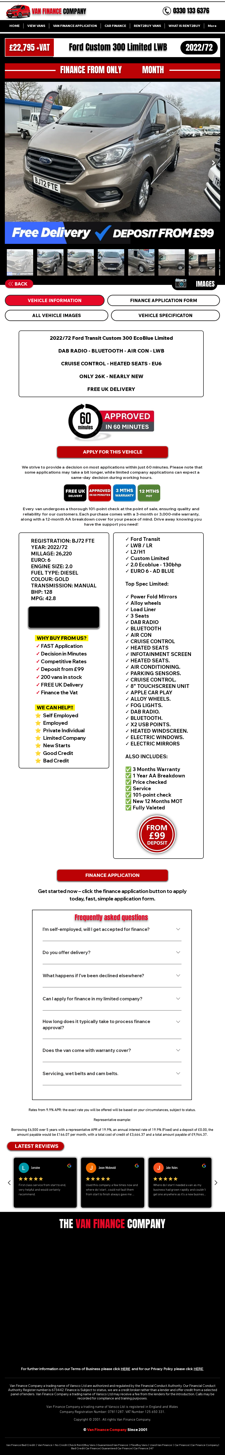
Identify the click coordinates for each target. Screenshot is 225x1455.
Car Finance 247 (144, 1448)
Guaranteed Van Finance (112, 1445)
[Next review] (216, 1182)
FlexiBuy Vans (139, 1445)
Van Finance (45, 1445)
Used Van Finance (161, 1445)
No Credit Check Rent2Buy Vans (75, 1445)
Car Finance (181, 1445)
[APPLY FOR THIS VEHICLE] (112, 452)
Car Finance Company (204, 1445)
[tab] (55, 300)
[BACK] (18, 284)
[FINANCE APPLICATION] (112, 875)
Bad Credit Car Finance (85, 1448)
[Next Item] (213, 162)
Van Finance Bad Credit (21, 1445)
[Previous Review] (9, 1182)
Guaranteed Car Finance (117, 1448)
